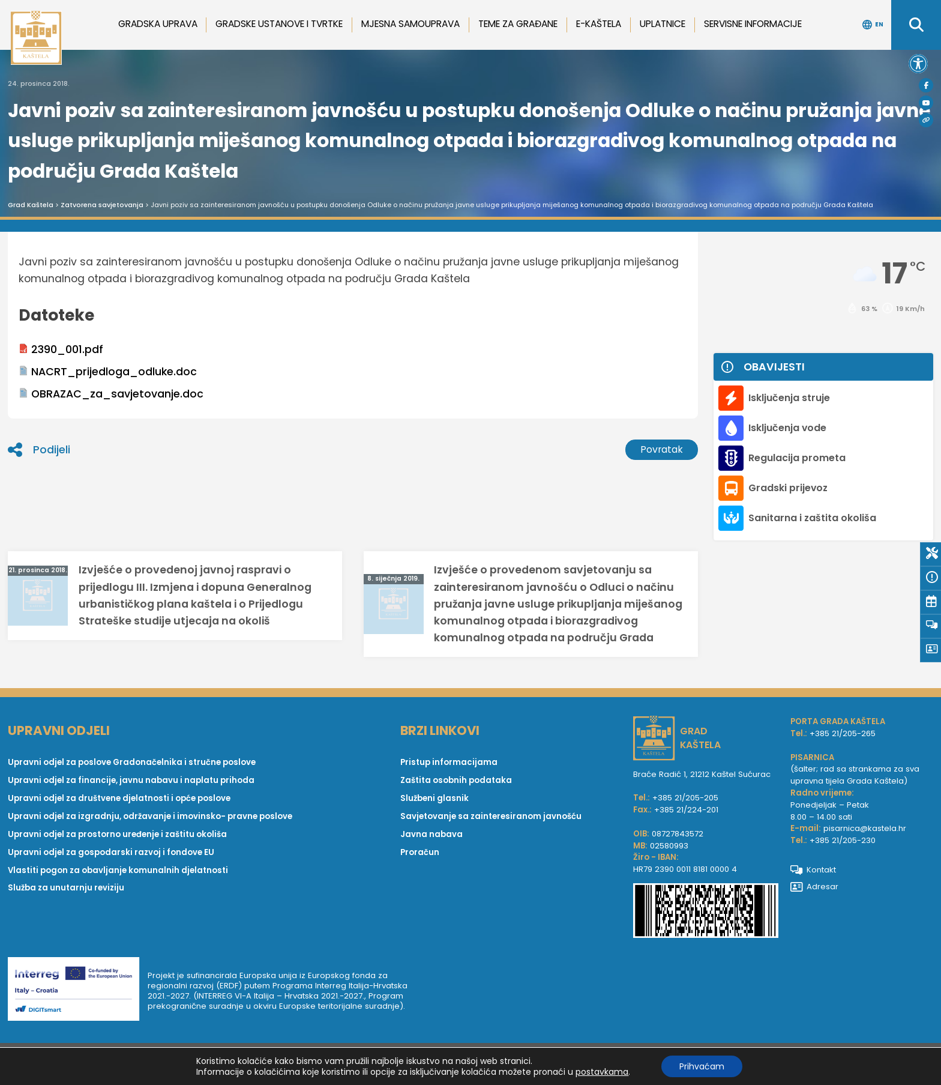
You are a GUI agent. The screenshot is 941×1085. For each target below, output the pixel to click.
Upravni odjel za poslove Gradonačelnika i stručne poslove (132, 762)
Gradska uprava (157, 23)
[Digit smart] (78, 991)
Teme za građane (518, 23)
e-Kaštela (598, 23)
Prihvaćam (701, 1066)
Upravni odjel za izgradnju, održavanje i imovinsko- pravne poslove (150, 816)
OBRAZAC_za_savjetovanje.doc (111, 394)
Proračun (419, 852)
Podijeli (39, 450)
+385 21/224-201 (686, 809)
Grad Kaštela (30, 205)
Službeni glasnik (434, 798)
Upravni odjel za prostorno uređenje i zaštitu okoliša (117, 834)
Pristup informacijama (449, 762)
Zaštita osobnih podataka (456, 780)
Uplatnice (662, 23)
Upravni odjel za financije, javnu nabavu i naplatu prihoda (131, 780)
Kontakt (813, 869)
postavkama (602, 1071)
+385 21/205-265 (843, 733)
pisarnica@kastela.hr (864, 829)
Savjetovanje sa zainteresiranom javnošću (491, 816)
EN (872, 24)
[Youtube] (926, 102)
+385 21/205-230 (843, 840)
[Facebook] (926, 85)
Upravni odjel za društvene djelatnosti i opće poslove (119, 798)
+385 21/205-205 (685, 797)
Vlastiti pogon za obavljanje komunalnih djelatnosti (118, 870)
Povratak (661, 449)
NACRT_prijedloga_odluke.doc (108, 371)
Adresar (814, 886)
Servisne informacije (753, 23)
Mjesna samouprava (410, 23)
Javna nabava (431, 834)
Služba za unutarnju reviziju (66, 888)
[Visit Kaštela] (926, 120)
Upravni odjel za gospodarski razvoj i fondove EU (111, 852)
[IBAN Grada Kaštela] (705, 912)
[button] (918, 63)
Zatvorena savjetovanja (102, 205)
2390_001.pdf (61, 349)
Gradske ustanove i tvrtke (279, 23)
